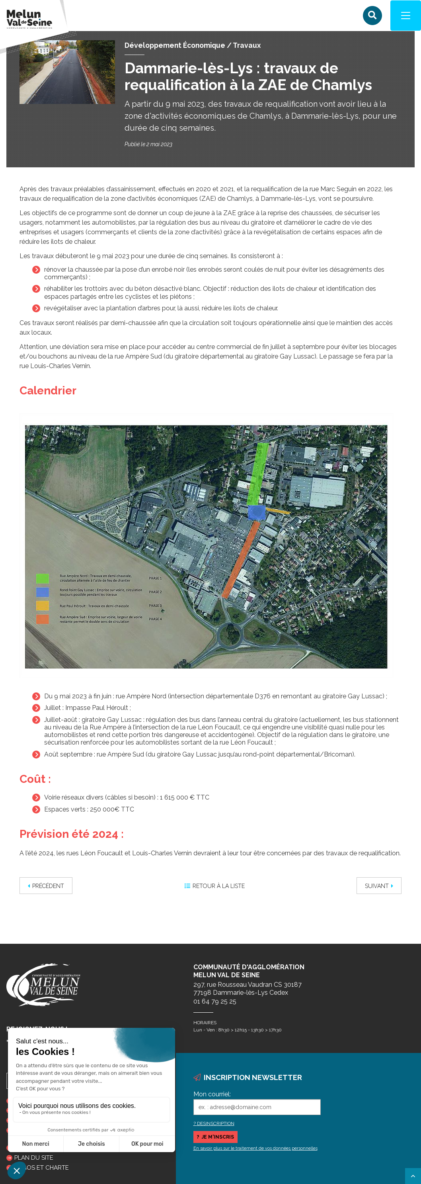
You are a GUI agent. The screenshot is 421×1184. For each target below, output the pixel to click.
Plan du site (33, 1157)
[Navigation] (405, 16)
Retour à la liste (215, 887)
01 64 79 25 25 (214, 1001)
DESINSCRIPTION (215, 1123)
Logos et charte (41, 1167)
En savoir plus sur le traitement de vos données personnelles (255, 1148)
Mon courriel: (212, 1094)
